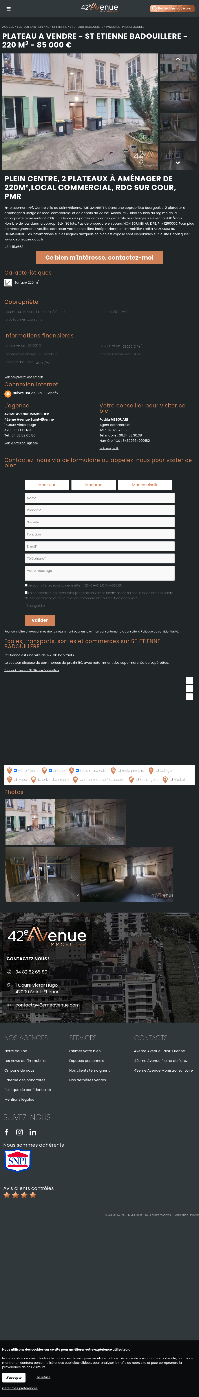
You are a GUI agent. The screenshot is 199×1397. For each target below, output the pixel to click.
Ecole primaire (127, 771)
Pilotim (194, 1215)
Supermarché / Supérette (98, 780)
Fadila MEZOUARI (114, 420)
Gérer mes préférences (20, 1388)
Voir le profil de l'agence (21, 443)
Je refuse (43, 1377)
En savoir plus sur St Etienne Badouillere (31, 671)
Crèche (53, 771)
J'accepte (14, 1377)
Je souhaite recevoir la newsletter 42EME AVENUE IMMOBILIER (75, 585)
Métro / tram (22, 771)
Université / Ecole (49, 780)
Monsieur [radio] (46, 485)
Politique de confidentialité (159, 632)
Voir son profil (109, 449)
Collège (159, 771)
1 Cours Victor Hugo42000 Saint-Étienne (37, 989)
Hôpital (173, 780)
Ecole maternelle (87, 771)
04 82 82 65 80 (23, 435)
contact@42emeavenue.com (47, 1005)
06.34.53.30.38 (130, 435)
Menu (8, 8)
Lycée (16, 780)
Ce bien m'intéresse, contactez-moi (99, 258)
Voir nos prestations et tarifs (24, 377)
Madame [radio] (93, 485)
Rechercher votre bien (172, 8)
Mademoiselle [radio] (145, 485)
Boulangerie (143, 780)
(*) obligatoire (35, 606)
